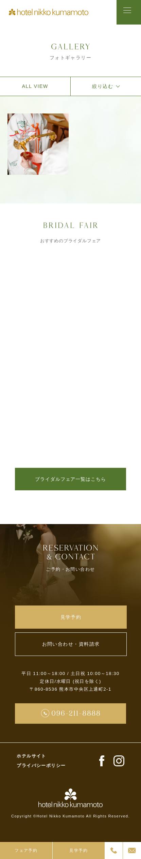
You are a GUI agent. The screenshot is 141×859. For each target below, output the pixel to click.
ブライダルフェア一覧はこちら (70, 481)
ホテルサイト (31, 767)
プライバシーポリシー (41, 776)
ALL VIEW (35, 88)
